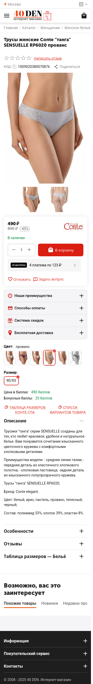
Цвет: (8, 346)
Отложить (19, 279)
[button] (67, 66)
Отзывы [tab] (43, 544)
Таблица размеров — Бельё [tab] (43, 556)
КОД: (7, 66)
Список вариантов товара (68, 410)
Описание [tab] (43, 421)
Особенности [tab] (43, 531)
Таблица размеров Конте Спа (27, 410)
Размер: (10, 372)
